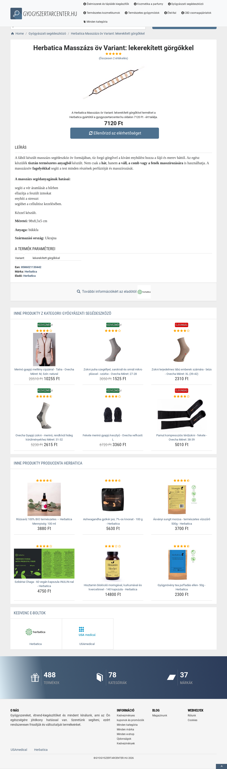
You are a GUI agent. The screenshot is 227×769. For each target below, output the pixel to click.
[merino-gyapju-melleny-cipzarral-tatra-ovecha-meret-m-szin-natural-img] (44, 349)
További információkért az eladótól (113, 292)
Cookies (192, 720)
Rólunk (192, 715)
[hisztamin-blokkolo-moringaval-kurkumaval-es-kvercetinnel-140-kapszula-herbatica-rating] (113, 546)
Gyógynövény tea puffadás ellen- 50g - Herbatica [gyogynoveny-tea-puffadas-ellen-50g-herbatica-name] (181, 587)
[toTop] (221, 766)
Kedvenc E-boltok (30, 613)
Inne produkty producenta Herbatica (48, 463)
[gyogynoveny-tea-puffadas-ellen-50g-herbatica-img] (181, 565)
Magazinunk (159, 715)
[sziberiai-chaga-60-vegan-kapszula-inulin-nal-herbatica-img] (44, 564)
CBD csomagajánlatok (196, 12)
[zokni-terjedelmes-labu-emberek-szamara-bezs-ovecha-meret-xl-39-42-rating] (181, 331)
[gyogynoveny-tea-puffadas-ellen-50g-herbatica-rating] (181, 546)
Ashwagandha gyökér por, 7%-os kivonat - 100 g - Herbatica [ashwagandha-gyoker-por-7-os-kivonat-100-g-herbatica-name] (113, 521)
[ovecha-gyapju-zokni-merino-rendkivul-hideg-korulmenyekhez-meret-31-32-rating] (44, 396)
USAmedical (19, 749)
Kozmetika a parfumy (148, 4)
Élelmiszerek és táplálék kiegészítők (106, 4)
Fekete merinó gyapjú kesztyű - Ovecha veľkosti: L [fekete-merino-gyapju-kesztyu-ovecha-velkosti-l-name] (113, 437)
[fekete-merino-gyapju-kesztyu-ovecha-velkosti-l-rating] (113, 396)
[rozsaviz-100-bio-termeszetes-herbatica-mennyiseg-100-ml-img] (44, 499)
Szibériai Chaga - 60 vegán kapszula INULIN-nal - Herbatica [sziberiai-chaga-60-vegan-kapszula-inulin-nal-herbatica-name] (44, 584)
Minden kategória (95, 21)
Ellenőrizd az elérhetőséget (114, 133)
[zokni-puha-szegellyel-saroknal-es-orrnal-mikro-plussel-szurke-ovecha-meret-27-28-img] (113, 349)
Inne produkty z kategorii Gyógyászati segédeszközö (62, 313)
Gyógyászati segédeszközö (186, 4)
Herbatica (31, 271)
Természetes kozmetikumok (101, 12)
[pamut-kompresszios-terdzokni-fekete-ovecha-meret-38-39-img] (181, 415)
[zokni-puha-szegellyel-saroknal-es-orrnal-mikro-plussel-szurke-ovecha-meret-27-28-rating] (113, 331)
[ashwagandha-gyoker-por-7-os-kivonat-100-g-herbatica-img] (113, 499)
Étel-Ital (170, 12)
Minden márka (125, 729)
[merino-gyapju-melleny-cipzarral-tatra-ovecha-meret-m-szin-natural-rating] (44, 331)
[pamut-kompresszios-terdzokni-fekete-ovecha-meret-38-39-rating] (181, 396)
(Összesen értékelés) (113, 58)
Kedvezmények (126, 743)
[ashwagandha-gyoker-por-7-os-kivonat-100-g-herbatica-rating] (113, 480)
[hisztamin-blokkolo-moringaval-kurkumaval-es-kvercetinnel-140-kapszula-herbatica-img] (113, 565)
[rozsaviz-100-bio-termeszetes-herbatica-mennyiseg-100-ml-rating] (44, 480)
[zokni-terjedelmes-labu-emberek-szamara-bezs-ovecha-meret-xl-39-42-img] (181, 349)
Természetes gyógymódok (141, 12)
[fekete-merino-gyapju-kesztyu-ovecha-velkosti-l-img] (113, 415)
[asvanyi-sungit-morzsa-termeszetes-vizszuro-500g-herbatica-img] (181, 499)
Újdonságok (124, 738)
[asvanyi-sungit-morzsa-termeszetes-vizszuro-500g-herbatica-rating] (181, 480)
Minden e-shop (125, 734)
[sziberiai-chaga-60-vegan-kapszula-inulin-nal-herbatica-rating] (44, 546)
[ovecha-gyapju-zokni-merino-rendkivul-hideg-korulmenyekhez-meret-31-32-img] (44, 415)
